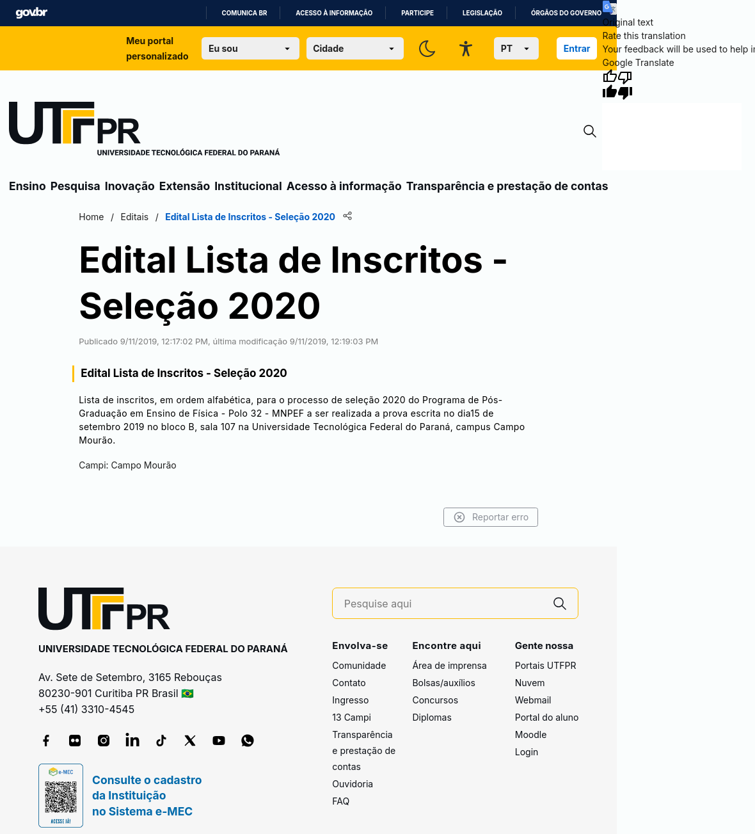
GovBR (31, 13)
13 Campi (351, 717)
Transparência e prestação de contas (507, 186)
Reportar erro (491, 517)
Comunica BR (244, 13)
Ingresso (350, 699)
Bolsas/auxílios (443, 682)
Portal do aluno (547, 717)
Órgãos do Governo (566, 13)
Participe (417, 13)
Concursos (435, 699)
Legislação (482, 13)
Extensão (184, 186)
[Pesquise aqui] (443, 604)
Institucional (248, 186)
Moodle (531, 734)
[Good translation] (609, 84)
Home (91, 216)
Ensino (27, 186)
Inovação (130, 186)
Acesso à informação (334, 13)
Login (527, 751)
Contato (348, 682)
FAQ (340, 801)
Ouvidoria (352, 783)
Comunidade (359, 665)
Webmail (533, 699)
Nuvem (530, 682)
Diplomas (431, 717)
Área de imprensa (449, 665)
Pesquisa (75, 186)
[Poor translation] (625, 84)
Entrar (577, 48)
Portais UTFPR (545, 665)
